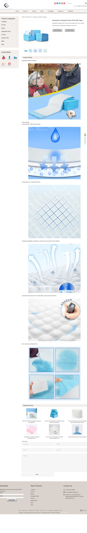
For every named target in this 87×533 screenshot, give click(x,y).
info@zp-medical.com (82, 6)
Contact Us (61, 11)
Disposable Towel (5, 31)
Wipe (2, 44)
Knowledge (51, 11)
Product (34, 11)
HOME (23, 17)
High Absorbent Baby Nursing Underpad (77, 436)
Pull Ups (3, 34)
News (42, 11)
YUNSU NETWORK (64, 512)
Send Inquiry (57, 30)
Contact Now (69, 30)
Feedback (70, 11)
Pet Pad (3, 24)
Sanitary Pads (5, 38)
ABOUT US (25, 510)
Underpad (4, 21)
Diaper (3, 28)
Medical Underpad (42, 17)
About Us (25, 11)
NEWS (37, 510)
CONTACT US (43, 510)
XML (61, 510)
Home (17, 11)
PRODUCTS (29, 17)
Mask (2, 41)
